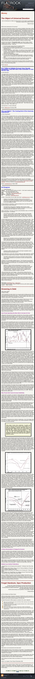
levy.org (6, 64)
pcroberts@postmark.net (20, 181)
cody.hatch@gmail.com (16, 193)
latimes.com (7, 107)
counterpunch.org (8, 183)
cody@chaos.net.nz (10, 282)
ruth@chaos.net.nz (15, 195)
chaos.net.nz (17, 282)
